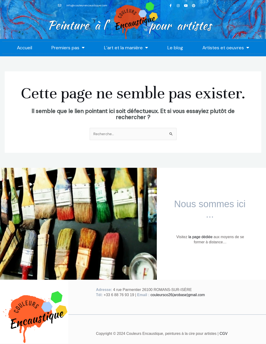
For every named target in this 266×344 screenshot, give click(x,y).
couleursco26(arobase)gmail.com (178, 295)
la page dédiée (200, 237)
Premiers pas (68, 47)
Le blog (175, 48)
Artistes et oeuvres (225, 47)
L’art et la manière (126, 47)
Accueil (24, 48)
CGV (224, 334)
